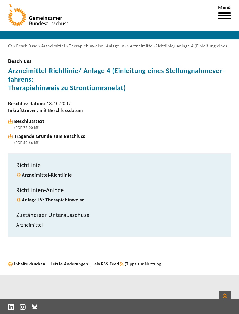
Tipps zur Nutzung (143, 264)
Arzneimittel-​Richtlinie (47, 175)
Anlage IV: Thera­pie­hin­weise (53, 200)
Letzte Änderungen (69, 264)
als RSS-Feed (106, 264)
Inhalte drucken (29, 264)
